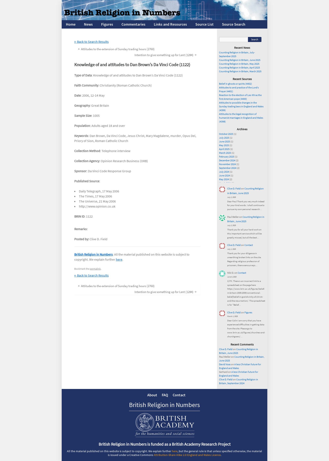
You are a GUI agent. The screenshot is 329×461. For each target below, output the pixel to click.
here (119, 259)
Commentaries (133, 24)
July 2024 (224, 171)
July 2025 (224, 137)
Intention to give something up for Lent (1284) (165, 55)
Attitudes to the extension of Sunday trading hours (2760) (116, 49)
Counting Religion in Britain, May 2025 (239, 63)
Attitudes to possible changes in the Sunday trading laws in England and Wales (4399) (241, 106)
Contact (248, 245)
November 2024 (227, 164)
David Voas (225, 364)
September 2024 (227, 167)
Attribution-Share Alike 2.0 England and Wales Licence (187, 455)
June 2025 (224, 141)
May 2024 (224, 179)
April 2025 (224, 149)
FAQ (165, 395)
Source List (204, 24)
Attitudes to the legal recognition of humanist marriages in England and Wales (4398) (241, 117)
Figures (107, 24)
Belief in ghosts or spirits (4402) (235, 83)
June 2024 (224, 175)
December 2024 (227, 160)
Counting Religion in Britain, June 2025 (239, 60)
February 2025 (226, 156)
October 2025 (226, 133)
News (88, 24)
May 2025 (224, 145)
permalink (95, 268)
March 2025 (225, 152)
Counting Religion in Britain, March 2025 (240, 71)
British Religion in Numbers (93, 254)
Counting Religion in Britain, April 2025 (239, 67)
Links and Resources (170, 24)
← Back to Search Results (91, 41)
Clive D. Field (234, 188)
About (152, 395)
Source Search (233, 24)
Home (71, 24)
